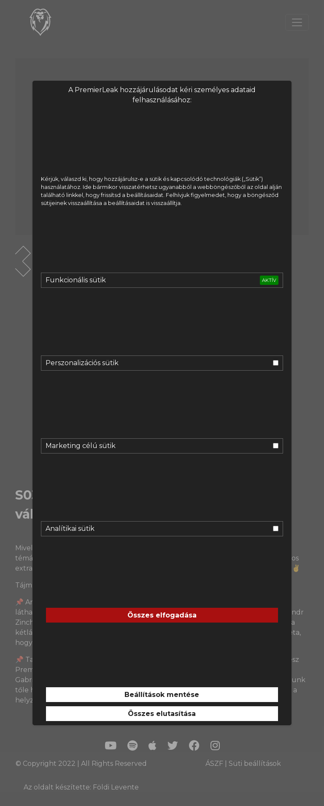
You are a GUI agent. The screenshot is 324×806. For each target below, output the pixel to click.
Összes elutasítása (162, 714)
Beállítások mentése (161, 695)
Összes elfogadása (162, 615)
